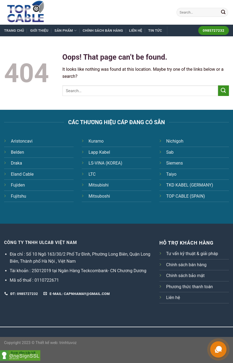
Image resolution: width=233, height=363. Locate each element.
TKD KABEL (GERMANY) (189, 185)
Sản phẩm (66, 30)
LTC (92, 174)
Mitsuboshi (99, 196)
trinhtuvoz (68, 342)
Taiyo (171, 174)
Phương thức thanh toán (189, 286)
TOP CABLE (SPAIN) (185, 196)
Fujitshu (18, 196)
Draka (16, 163)
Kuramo (96, 141)
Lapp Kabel (99, 152)
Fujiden (18, 185)
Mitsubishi (99, 185)
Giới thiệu (39, 30)
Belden (17, 152)
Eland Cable (22, 174)
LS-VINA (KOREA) (105, 163)
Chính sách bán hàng (103, 30)
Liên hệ (135, 30)
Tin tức (155, 30)
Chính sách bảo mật (185, 275)
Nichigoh (174, 141)
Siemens (174, 163)
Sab (170, 152)
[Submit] (223, 12)
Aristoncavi (22, 141)
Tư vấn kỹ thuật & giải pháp (192, 253)
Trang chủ (14, 30)
